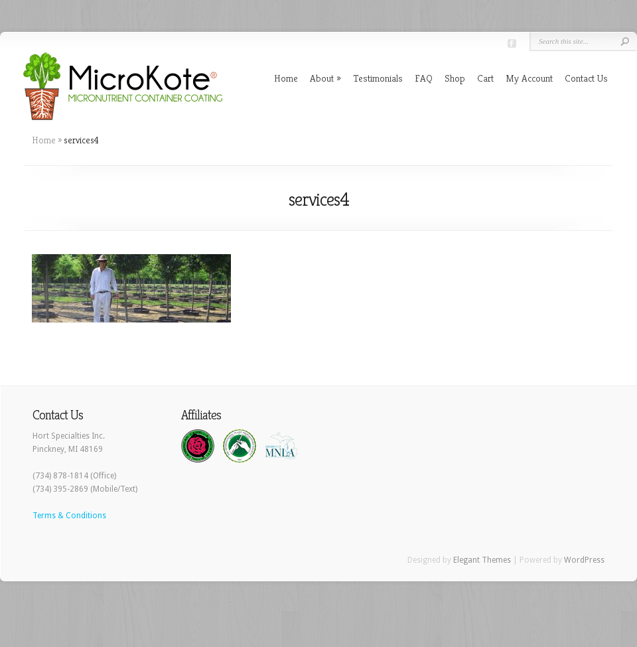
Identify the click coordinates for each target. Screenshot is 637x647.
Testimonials (378, 78)
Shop (455, 78)
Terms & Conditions (69, 515)
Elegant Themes (482, 560)
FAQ (424, 78)
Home (286, 78)
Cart (485, 78)
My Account (529, 78)
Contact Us (586, 78)
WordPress (584, 560)
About (322, 78)
